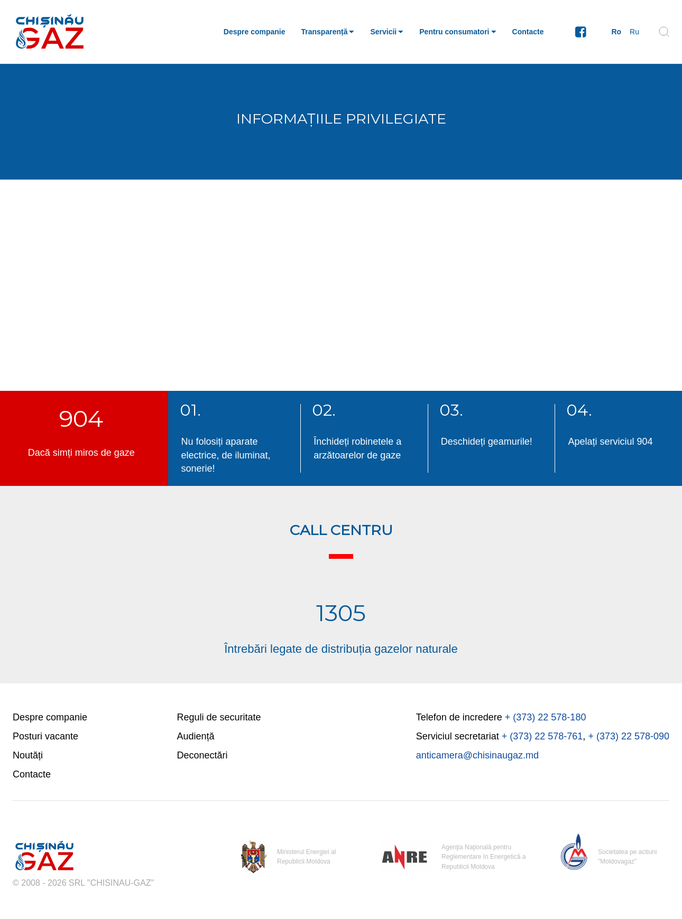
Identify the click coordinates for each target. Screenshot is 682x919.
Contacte (32, 774)
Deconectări (202, 755)
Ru (634, 31)
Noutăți (28, 755)
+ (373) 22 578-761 (542, 736)
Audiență (196, 736)
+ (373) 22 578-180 (545, 717)
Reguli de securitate (219, 717)
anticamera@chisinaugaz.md (477, 755)
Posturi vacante (45, 736)
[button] (328, 32)
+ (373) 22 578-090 (628, 736)
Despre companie (50, 717)
